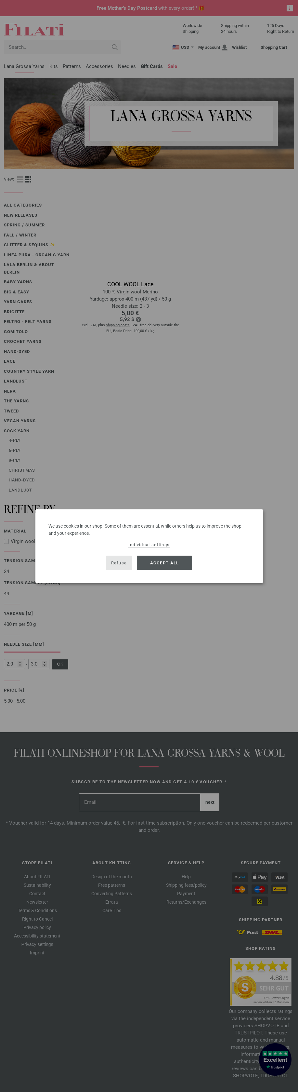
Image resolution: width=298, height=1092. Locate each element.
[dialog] (149, 546)
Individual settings (149, 544)
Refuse (119, 562)
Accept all (164, 562)
